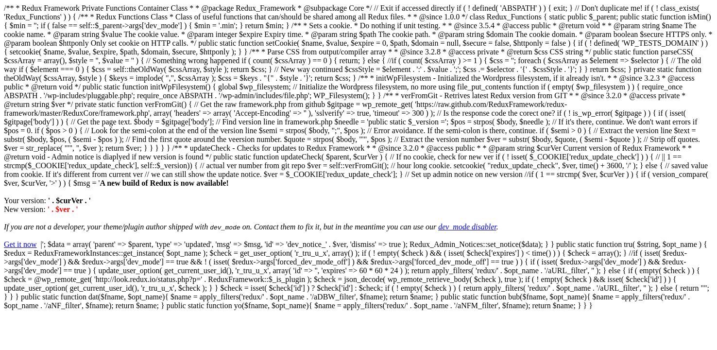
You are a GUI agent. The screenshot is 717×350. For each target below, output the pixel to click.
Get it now (20, 244)
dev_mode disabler (467, 227)
